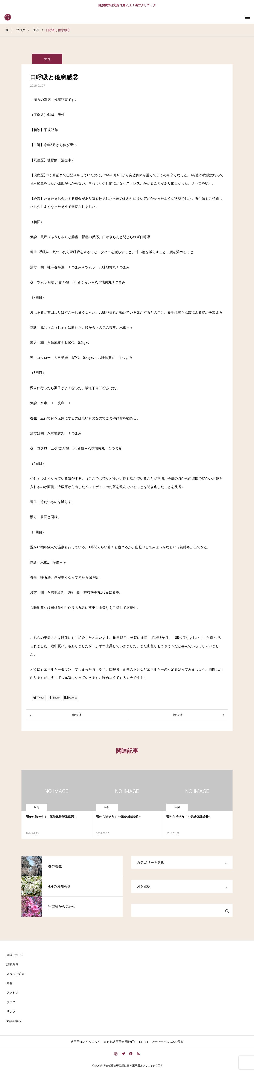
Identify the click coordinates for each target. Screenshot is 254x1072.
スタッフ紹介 (15, 973)
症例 (47, 59)
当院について (15, 954)
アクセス (12, 992)
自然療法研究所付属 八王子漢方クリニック (127, 5)
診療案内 (12, 964)
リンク (10, 1011)
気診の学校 (13, 1020)
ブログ (10, 1002)
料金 (9, 983)
